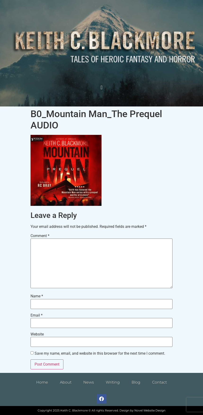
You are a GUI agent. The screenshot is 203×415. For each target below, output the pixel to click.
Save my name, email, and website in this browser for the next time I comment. (100, 353)
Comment (40, 236)
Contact (159, 382)
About (65, 382)
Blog (136, 382)
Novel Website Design (149, 410)
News (88, 382)
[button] (101, 88)
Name (37, 296)
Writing (113, 382)
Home (42, 382)
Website (37, 334)
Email (37, 315)
